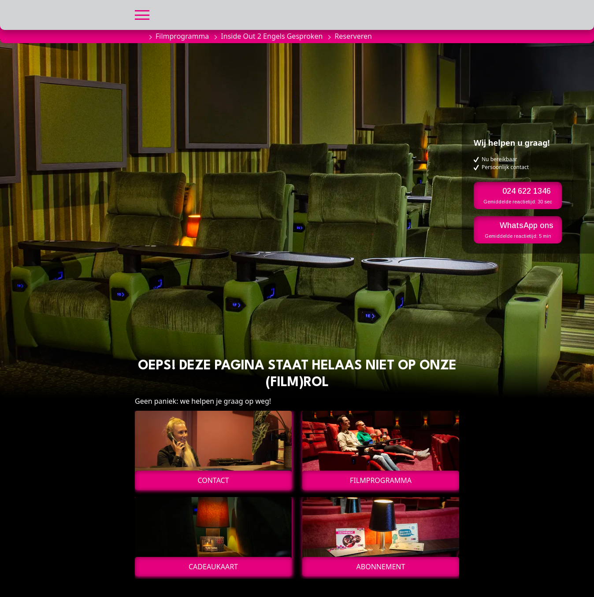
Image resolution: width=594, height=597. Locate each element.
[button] (142, 14)
